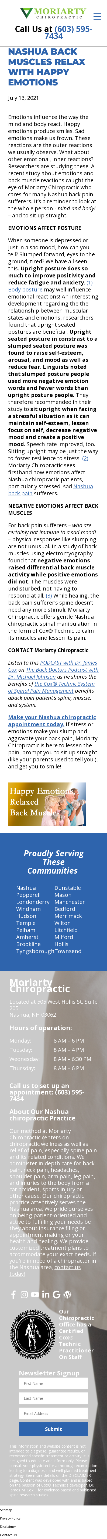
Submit (53, 1429)
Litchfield (66, 930)
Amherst (27, 937)
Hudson (26, 916)
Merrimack (68, 916)
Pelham (25, 930)
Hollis (61, 944)
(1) (90, 282)
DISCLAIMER (79, 1475)
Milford (63, 937)
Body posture (25, 289)
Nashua (26, 887)
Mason (63, 894)
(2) (85, 458)
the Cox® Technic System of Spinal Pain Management (51, 687)
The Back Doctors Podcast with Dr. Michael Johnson (53, 673)
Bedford (64, 909)
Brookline (28, 944)
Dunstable (67, 887)
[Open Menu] (97, 16)
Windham (28, 909)
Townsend (67, 951)
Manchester (69, 902)
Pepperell (28, 894)
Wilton (62, 923)
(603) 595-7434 (68, 32)
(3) (49, 595)
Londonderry (33, 902)
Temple (26, 923)
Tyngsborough (35, 951)
